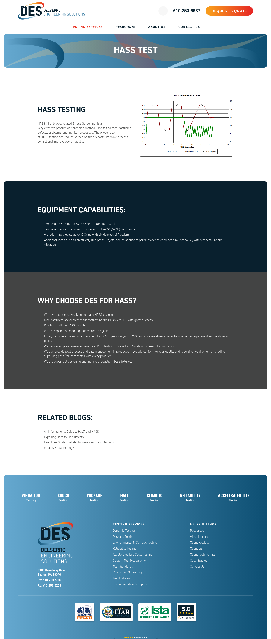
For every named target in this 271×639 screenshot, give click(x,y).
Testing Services (87, 27)
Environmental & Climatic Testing (135, 542)
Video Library (199, 537)
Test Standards (123, 567)
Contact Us (189, 27)
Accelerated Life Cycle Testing (133, 554)
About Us (157, 27)
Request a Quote (231, 11)
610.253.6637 (191, 11)
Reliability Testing (124, 548)
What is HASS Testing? (59, 448)
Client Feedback (200, 542)
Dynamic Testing (124, 531)
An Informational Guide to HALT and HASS (71, 432)
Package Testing (123, 537)
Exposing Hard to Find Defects (64, 437)
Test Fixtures (121, 578)
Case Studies (198, 561)
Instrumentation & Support (130, 584)
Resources (125, 27)
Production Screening (127, 572)
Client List (196, 548)
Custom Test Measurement (130, 561)
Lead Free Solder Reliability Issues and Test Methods (79, 442)
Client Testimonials (202, 554)
